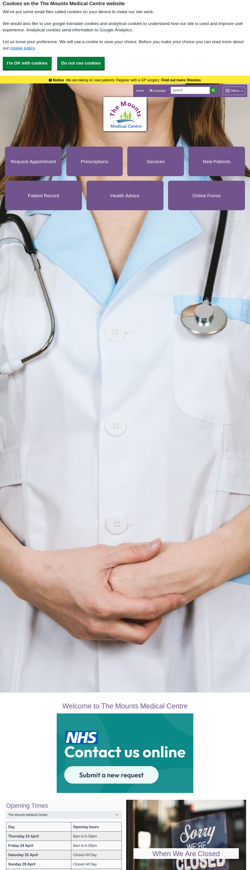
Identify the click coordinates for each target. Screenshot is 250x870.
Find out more (173, 80)
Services (155, 161)
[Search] (190, 90)
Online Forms (206, 195)
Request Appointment (33, 161)
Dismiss (194, 80)
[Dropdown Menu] (234, 91)
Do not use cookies (81, 63)
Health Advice (125, 195)
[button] (157, 91)
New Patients (217, 161)
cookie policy (22, 48)
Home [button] (140, 90)
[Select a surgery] (64, 814)
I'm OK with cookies (27, 63)
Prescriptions (94, 161)
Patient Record (43, 195)
